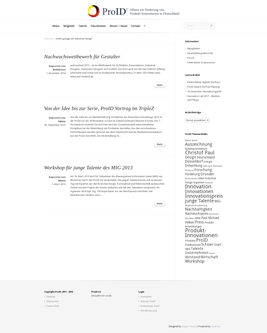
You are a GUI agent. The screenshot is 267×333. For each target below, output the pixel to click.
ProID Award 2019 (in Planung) (203, 86)
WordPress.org (149, 310)
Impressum (52, 301)
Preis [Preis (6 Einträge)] (199, 222)
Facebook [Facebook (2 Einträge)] (189, 170)
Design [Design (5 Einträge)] (190, 157)
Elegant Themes (189, 326)
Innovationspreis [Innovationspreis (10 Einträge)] (204, 196)
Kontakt (135, 25)
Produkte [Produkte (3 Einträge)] (190, 240)
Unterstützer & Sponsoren (201, 62)
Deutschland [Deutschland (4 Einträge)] (206, 157)
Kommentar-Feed (150, 306)
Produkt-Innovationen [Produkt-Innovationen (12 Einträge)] (201, 232)
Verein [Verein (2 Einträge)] (212, 253)
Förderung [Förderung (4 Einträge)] (192, 174)
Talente (82, 25)
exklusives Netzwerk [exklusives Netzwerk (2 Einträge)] (212, 166)
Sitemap (50, 296)
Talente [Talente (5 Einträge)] (197, 248)
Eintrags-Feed (148, 301)
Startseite (48, 38)
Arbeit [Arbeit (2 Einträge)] (194, 140)
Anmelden (146, 296)
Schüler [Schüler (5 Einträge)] (207, 244)
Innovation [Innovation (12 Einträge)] (198, 186)
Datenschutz (52, 306)
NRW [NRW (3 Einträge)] (198, 218)
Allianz (56, 25)
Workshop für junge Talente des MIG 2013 (88, 167)
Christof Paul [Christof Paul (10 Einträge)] (199, 153)
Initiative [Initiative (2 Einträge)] (209, 182)
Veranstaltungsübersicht (200, 53)
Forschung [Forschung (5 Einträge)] (203, 170)
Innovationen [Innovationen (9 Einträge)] (199, 191)
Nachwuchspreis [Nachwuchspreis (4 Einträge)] (196, 213)
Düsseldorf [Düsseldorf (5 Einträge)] (194, 161)
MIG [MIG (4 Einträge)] (217, 201)
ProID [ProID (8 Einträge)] (202, 240)
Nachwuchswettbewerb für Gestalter (82, 56)
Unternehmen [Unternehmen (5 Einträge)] (196, 253)
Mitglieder (69, 25)
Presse (190, 57)
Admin (62, 121)
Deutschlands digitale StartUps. (204, 82)
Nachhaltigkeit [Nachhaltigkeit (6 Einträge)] (198, 209)
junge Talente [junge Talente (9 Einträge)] (199, 201)
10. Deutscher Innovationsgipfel (204, 91)
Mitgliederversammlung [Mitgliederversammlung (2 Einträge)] (196, 205)
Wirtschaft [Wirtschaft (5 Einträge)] (209, 257)
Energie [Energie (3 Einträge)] (207, 161)
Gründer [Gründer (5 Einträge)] (207, 174)
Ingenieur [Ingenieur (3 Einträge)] (198, 182)
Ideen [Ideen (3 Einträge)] (201, 178)
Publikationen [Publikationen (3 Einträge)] (193, 244)
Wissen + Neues (118, 25)
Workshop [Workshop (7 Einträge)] (194, 261)
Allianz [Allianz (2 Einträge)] (188, 140)
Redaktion (59, 69)
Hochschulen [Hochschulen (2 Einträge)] (191, 178)
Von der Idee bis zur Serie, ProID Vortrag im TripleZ (99, 108)
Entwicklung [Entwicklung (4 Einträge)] (193, 165)
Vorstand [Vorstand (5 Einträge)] (192, 257)
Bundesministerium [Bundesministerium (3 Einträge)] (196, 148)
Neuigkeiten (193, 48)
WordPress (215, 326)
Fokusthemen (98, 25)
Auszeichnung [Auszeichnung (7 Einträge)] (198, 144)
